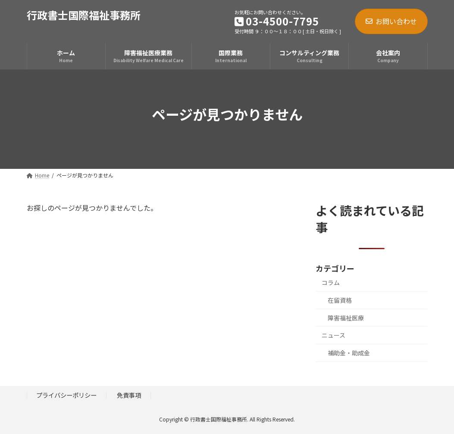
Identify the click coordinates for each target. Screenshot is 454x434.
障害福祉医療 (346, 318)
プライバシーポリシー (66, 394)
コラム (331, 282)
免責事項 (129, 394)
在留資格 (340, 300)
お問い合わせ (391, 21)
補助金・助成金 (349, 352)
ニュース (333, 335)
